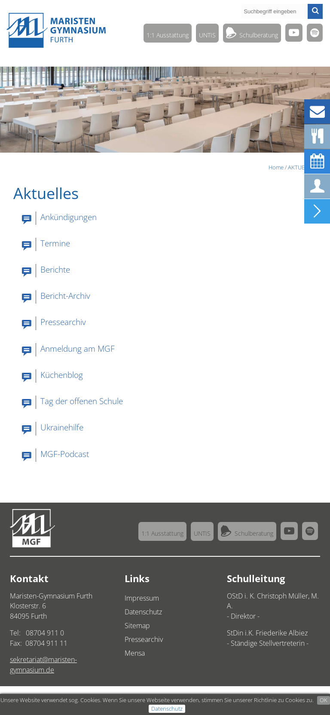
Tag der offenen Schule (81, 401)
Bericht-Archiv (65, 295)
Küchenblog (61, 374)
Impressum (142, 598)
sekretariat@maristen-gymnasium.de (43, 665)
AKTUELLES (302, 167)
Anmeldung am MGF (77, 348)
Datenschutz (167, 708)
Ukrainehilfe (61, 427)
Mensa (135, 653)
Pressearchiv (63, 321)
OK (323, 700)
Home (276, 167)
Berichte (55, 269)
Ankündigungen (68, 217)
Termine (55, 243)
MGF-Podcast (64, 453)
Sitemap (137, 625)
